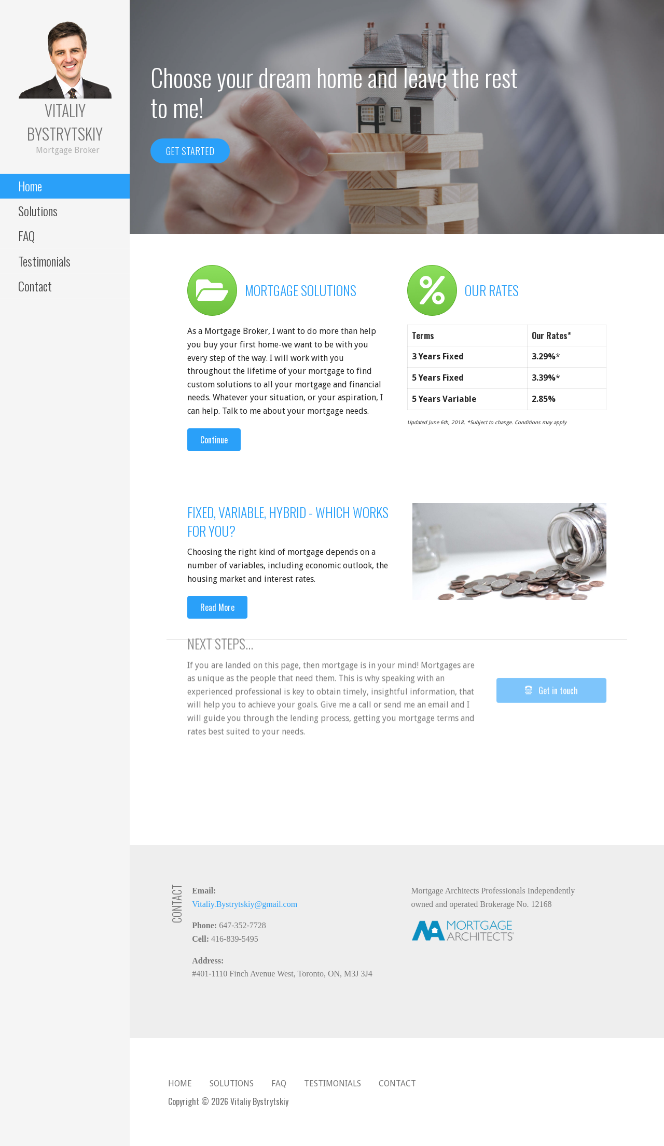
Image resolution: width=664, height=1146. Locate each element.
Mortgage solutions (300, 290)
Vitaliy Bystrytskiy (65, 122)
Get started (190, 151)
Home (30, 185)
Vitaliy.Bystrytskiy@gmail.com (244, 904)
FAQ (26, 235)
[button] (214, 439)
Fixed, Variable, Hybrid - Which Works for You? (288, 521)
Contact (35, 285)
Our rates (492, 290)
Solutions (38, 210)
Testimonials (44, 260)
